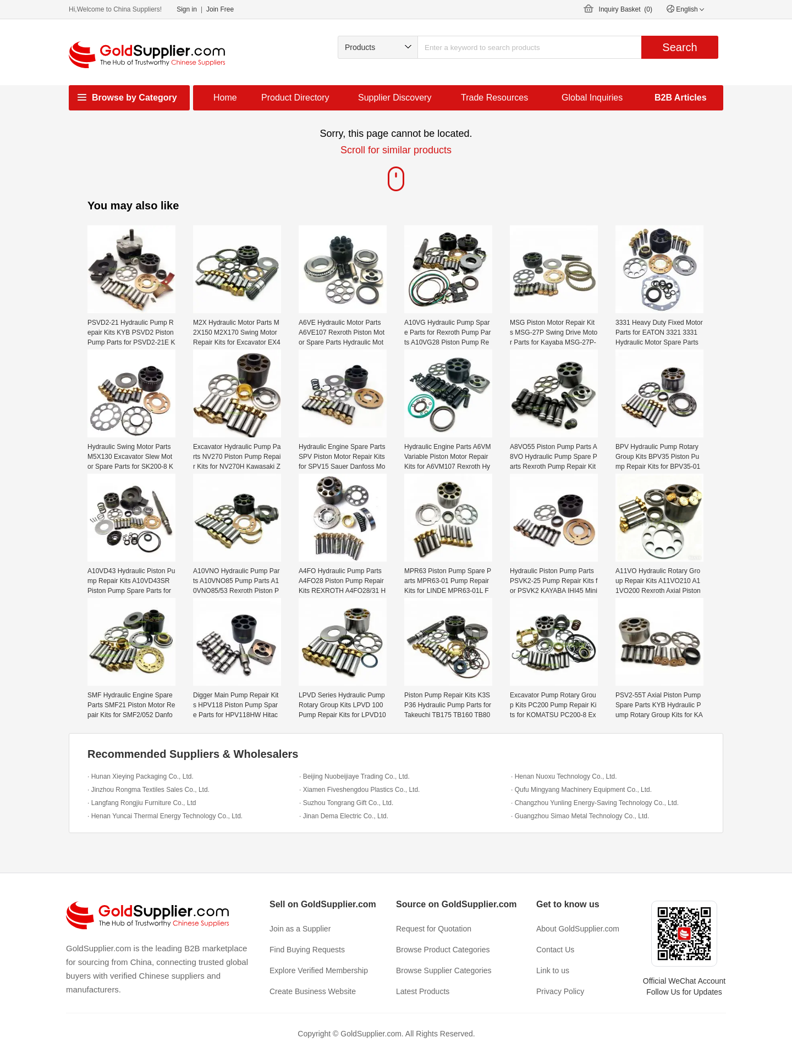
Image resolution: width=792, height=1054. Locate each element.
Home (225, 97)
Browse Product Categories (443, 949)
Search (679, 47)
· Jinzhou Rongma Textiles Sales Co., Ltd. (148, 790)
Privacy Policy (560, 991)
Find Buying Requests (307, 949)
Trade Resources (494, 97)
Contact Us (555, 949)
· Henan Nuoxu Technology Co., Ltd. (564, 776)
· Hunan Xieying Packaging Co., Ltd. (140, 776)
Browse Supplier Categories (444, 970)
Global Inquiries (592, 97)
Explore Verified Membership (319, 970)
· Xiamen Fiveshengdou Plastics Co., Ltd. (359, 790)
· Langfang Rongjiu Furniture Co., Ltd (141, 803)
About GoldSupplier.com (577, 928)
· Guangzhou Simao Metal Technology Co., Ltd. (580, 816)
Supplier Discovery (394, 97)
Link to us (552, 970)
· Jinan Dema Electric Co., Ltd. (343, 816)
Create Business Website (313, 991)
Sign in (187, 9)
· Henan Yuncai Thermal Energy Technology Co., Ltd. (165, 816)
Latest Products (422, 991)
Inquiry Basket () (625, 9)
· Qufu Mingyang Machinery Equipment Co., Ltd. (581, 790)
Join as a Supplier (300, 928)
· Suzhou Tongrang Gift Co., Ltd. (346, 803)
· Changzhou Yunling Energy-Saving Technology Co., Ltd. (595, 803)
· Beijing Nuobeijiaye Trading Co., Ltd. (354, 776)
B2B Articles (680, 97)
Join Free (220, 9)
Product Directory (295, 97)
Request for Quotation (433, 928)
